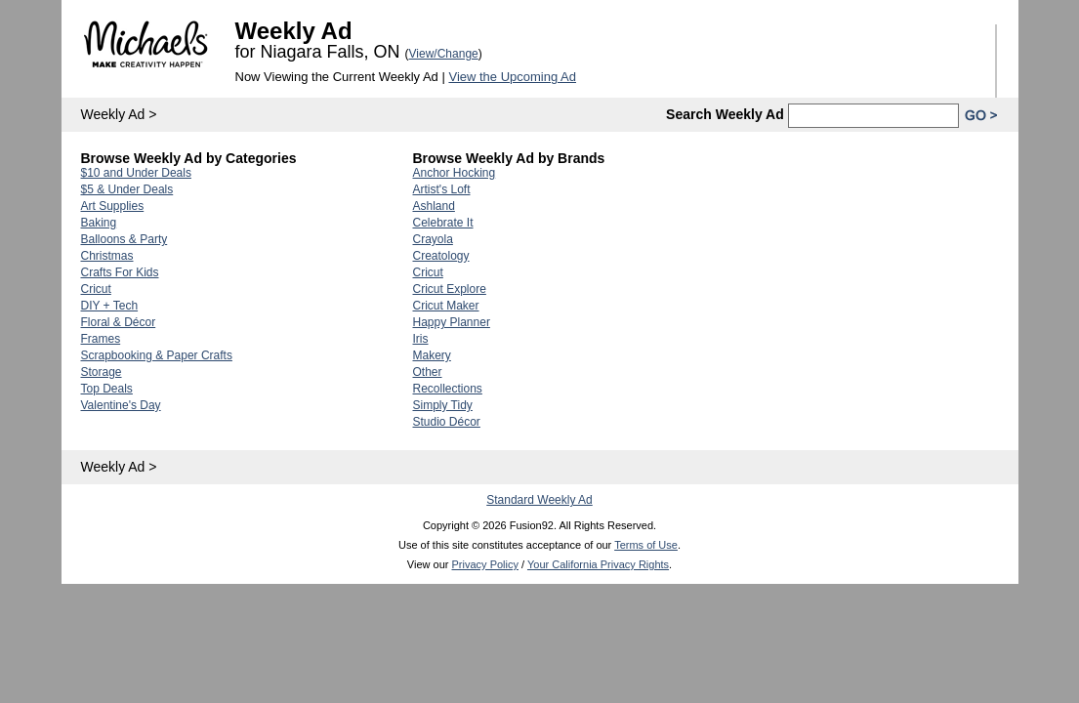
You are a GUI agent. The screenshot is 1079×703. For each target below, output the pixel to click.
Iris (421, 339)
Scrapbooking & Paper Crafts (156, 355)
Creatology (441, 256)
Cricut (96, 289)
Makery (432, 355)
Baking (99, 222)
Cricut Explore (449, 289)
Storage (101, 372)
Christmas (107, 256)
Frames (101, 339)
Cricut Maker (446, 305)
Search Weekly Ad (725, 114)
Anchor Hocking (454, 173)
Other (427, 372)
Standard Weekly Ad (539, 500)
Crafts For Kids (120, 272)
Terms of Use (646, 545)
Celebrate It (443, 222)
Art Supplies (113, 206)
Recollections (447, 388)
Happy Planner (451, 322)
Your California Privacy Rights (598, 564)
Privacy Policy (485, 564)
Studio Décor (446, 422)
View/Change (443, 54)
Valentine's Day (121, 405)
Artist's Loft (442, 189)
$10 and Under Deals (136, 173)
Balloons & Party (124, 239)
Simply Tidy (443, 405)
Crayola (433, 239)
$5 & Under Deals (127, 189)
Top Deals (107, 388)
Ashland (434, 206)
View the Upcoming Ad (512, 76)
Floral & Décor (118, 322)
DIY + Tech (110, 305)
